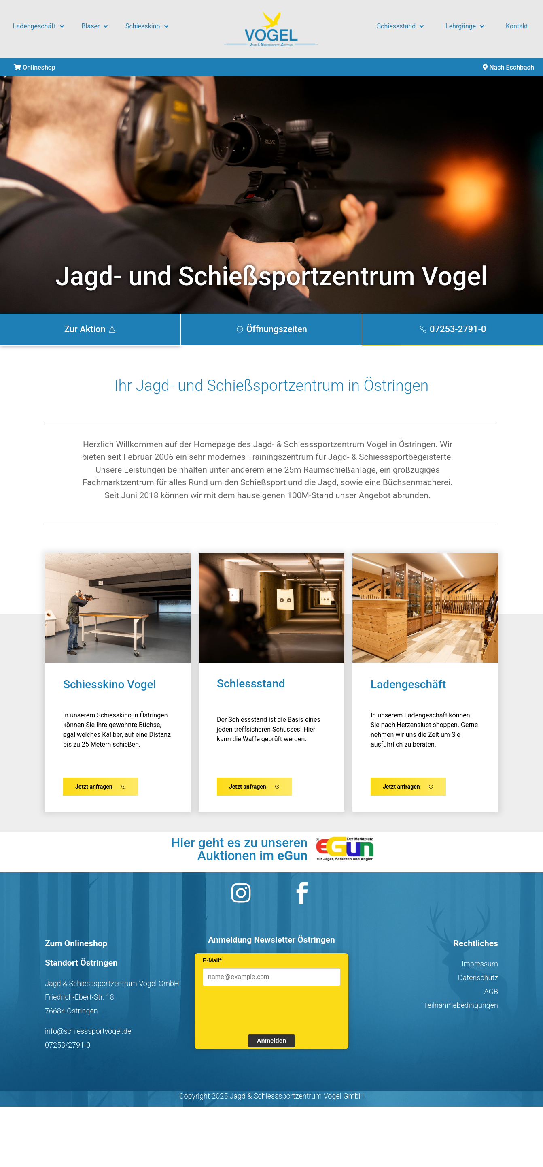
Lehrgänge (464, 26)
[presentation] (264, 1012)
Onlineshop (34, 67)
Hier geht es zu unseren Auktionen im (239, 852)
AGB (491, 995)
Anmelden (271, 1044)
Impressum (480, 967)
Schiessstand (400, 26)
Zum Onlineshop (76, 947)
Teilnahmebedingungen (461, 1009)
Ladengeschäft (38, 26)
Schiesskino (146, 26)
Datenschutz (478, 981)
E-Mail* (212, 964)
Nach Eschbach (508, 67)
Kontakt (517, 26)
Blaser (95, 26)
